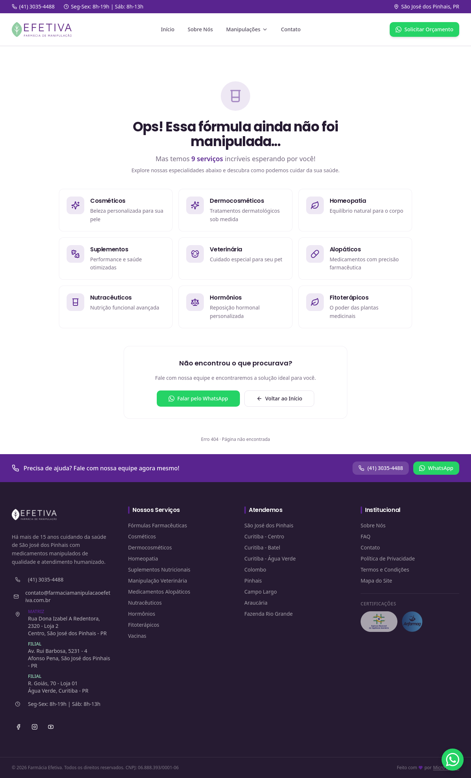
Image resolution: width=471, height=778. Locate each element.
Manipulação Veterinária (157, 580)
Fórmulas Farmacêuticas (157, 525)
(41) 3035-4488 (380, 467)
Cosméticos (142, 536)
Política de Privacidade (388, 558)
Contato (291, 29)
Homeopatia (143, 558)
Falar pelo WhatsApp (198, 398)
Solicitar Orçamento (424, 29)
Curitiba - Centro (264, 536)
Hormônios (141, 613)
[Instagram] (34, 726)
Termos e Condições (385, 569)
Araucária (256, 602)
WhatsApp (436, 467)
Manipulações (247, 29)
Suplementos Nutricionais (159, 569)
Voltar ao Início (279, 398)
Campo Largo (260, 591)
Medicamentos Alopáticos (159, 591)
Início (167, 29)
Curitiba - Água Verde (270, 558)
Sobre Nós (200, 29)
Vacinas (137, 635)
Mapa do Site (376, 580)
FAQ (366, 536)
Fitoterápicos (143, 624)
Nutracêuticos (145, 602)
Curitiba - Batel (262, 547)
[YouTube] (50, 726)
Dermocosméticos (150, 547)
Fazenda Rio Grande (268, 613)
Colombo (255, 569)
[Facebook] (18, 726)
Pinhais (253, 580)
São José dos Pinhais (268, 525)
